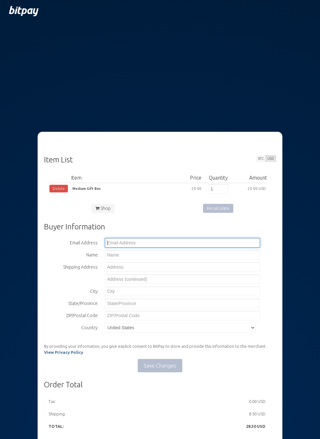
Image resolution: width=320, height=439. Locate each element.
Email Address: (84, 242)
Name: (92, 254)
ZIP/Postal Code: (82, 315)
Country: (89, 327)
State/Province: (83, 303)
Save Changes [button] (160, 365)
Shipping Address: (80, 267)
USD (270, 158)
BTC (261, 158)
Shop (103, 208)
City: (94, 291)
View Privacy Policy (63, 352)
